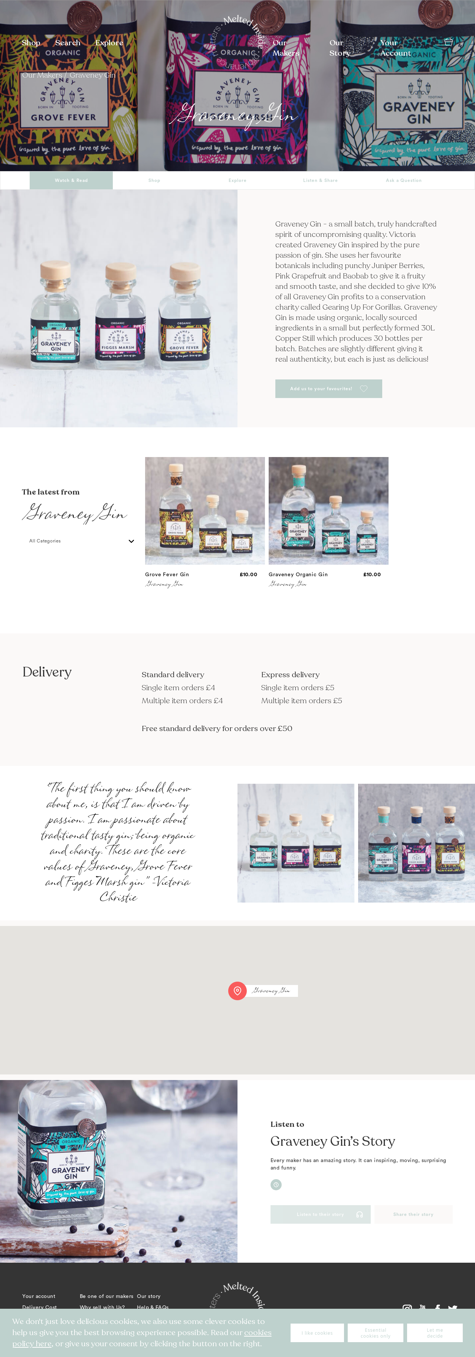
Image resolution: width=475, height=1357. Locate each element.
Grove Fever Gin (167, 574)
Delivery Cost (39, 1307)
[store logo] (237, 43)
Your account (38, 1296)
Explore (109, 42)
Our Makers (286, 48)
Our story (149, 1296)
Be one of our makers (107, 1296)
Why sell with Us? (102, 1307)
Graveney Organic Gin (298, 574)
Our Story (340, 48)
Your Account (395, 48)
